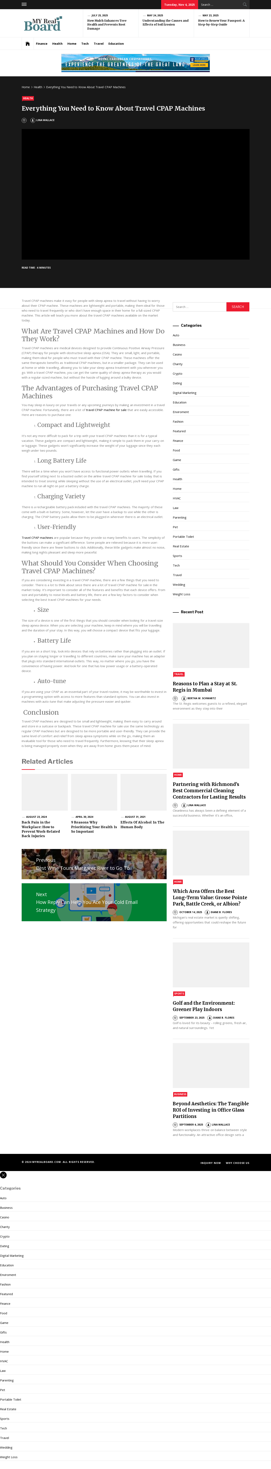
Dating (177, 383)
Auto (176, 335)
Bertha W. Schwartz (199, 698)
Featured (179, 431)
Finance (41, 43)
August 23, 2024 (36, 817)
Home (71, 43)
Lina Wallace (42, 120)
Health (57, 43)
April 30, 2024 (84, 817)
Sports (177, 556)
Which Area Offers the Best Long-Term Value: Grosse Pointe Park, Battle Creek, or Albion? (210, 897)
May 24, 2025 (155, 15)
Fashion (178, 421)
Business (179, 345)
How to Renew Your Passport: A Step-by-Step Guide (221, 23)
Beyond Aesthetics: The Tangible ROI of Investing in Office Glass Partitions (211, 1110)
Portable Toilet (183, 536)
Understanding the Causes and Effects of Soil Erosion (166, 23)
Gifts (176, 469)
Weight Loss (181, 594)
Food (176, 450)
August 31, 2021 (135, 817)
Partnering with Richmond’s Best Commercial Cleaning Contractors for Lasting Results (209, 790)
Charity (178, 364)
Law (175, 508)
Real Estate (181, 546)
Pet (175, 527)
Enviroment (181, 412)
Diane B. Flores (218, 912)
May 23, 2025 (211, 15)
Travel (99, 43)
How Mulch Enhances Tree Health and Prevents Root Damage (107, 24)
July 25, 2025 (100, 15)
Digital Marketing (184, 393)
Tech (85, 43)
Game (177, 460)
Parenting (179, 517)
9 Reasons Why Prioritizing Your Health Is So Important (94, 826)
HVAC (177, 498)
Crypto (177, 373)
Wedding (179, 584)
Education (116, 43)
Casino (177, 354)
